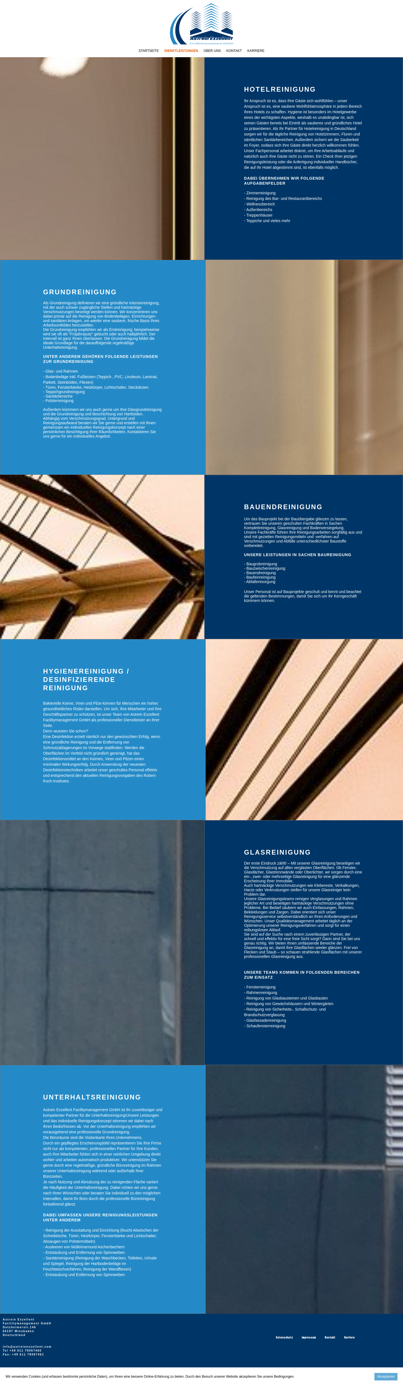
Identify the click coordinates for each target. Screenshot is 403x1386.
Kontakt (234, 51)
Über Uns (212, 51)
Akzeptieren (386, 1377)
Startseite (148, 51)
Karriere (255, 51)
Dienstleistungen (181, 51)
